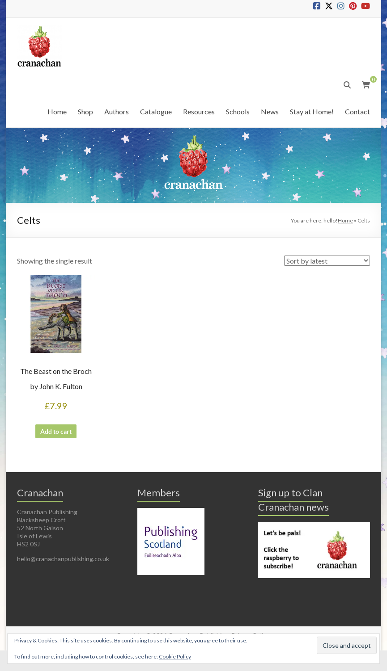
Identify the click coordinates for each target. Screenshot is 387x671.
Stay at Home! (312, 111)
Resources (199, 111)
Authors (116, 111)
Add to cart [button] (56, 435)
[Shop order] (327, 261)
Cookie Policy (175, 656)
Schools (238, 111)
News (270, 111)
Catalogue (156, 111)
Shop (85, 111)
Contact (357, 111)
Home (57, 111)
